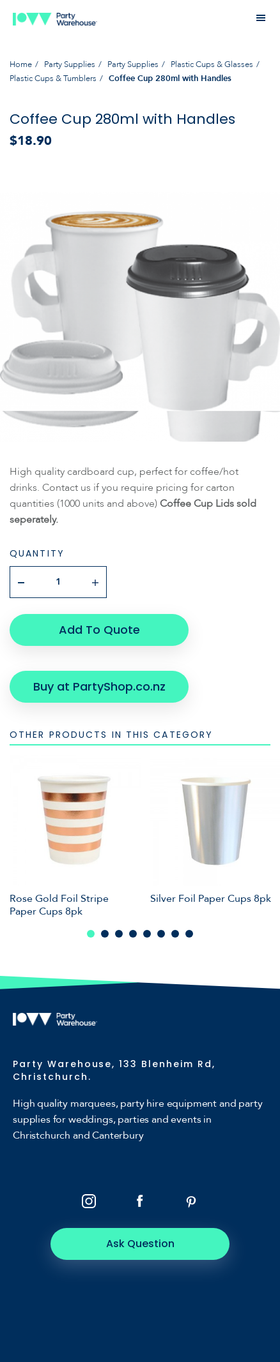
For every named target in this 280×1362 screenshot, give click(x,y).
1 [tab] (91, 934)
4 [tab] (133, 934)
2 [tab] (105, 934)
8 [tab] (189, 934)
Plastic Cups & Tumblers (53, 78)
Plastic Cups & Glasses (212, 64)
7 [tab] (175, 934)
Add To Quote (99, 630)
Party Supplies (69, 64)
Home (21, 64)
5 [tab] (147, 934)
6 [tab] (161, 934)
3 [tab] (119, 934)
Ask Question (140, 1243)
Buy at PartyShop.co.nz (99, 686)
